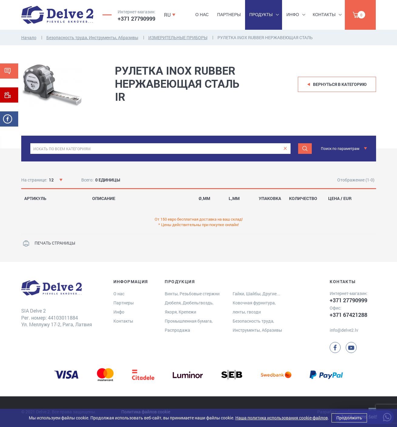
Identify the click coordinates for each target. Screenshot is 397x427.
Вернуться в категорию (340, 84)
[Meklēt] (305, 148)
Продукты (261, 14)
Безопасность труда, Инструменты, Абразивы (92, 37)
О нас (202, 14)
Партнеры (229, 14)
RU (167, 15)
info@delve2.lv (344, 330)
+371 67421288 (348, 314)
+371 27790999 (136, 18)
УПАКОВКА (270, 198)
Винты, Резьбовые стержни (192, 294)
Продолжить (349, 418)
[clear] (285, 148)
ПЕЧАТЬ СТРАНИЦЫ (55, 243)
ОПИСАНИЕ (103, 198)
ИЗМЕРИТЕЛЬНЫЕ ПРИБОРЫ (177, 37)
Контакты (324, 14)
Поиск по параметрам (340, 148)
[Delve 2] (57, 15)
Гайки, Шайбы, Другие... (256, 294)
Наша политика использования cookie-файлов (281, 418)
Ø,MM (204, 198)
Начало (28, 37)
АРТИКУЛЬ (35, 198)
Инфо (292, 14)
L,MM (234, 198)
